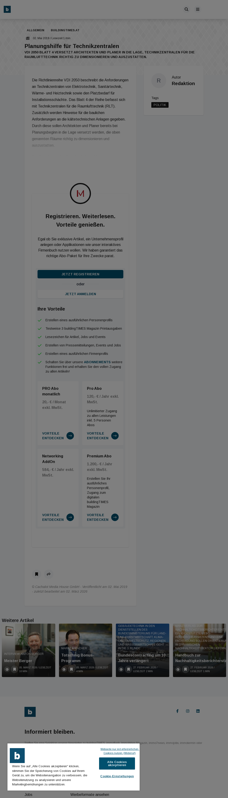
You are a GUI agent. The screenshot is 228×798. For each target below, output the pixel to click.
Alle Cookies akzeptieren (117, 763)
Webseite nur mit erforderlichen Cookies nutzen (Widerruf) (119, 751)
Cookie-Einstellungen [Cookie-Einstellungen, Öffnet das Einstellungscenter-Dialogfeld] (117, 776)
